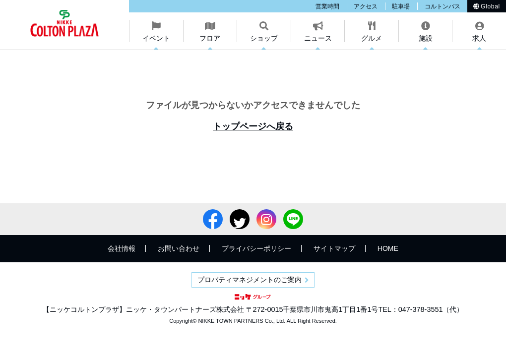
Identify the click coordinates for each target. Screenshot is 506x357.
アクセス (366, 6)
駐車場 (401, 6)
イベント (156, 38)
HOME (388, 248)
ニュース (318, 38)
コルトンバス (442, 6)
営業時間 (327, 6)
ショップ (264, 38)
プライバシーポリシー (256, 248)
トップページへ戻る (253, 126)
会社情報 (121, 248)
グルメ (371, 38)
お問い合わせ (178, 248)
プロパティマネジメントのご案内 (249, 280)
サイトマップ (334, 248)
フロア (209, 38)
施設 (426, 38)
